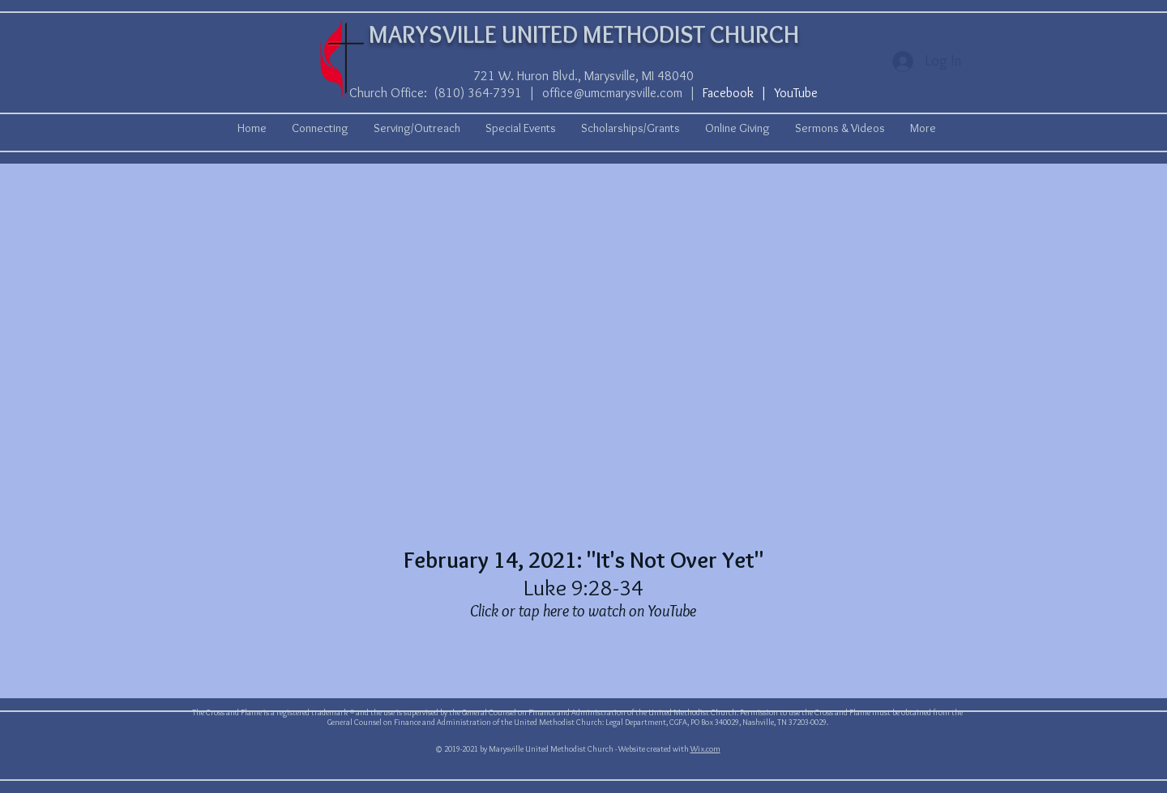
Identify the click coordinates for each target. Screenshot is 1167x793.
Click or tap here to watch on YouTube (583, 610)
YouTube (796, 92)
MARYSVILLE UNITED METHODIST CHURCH (584, 34)
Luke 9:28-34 (583, 587)
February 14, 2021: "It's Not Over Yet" (583, 559)
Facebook (728, 92)
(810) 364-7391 (478, 92)
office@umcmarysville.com (612, 92)
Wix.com (705, 749)
